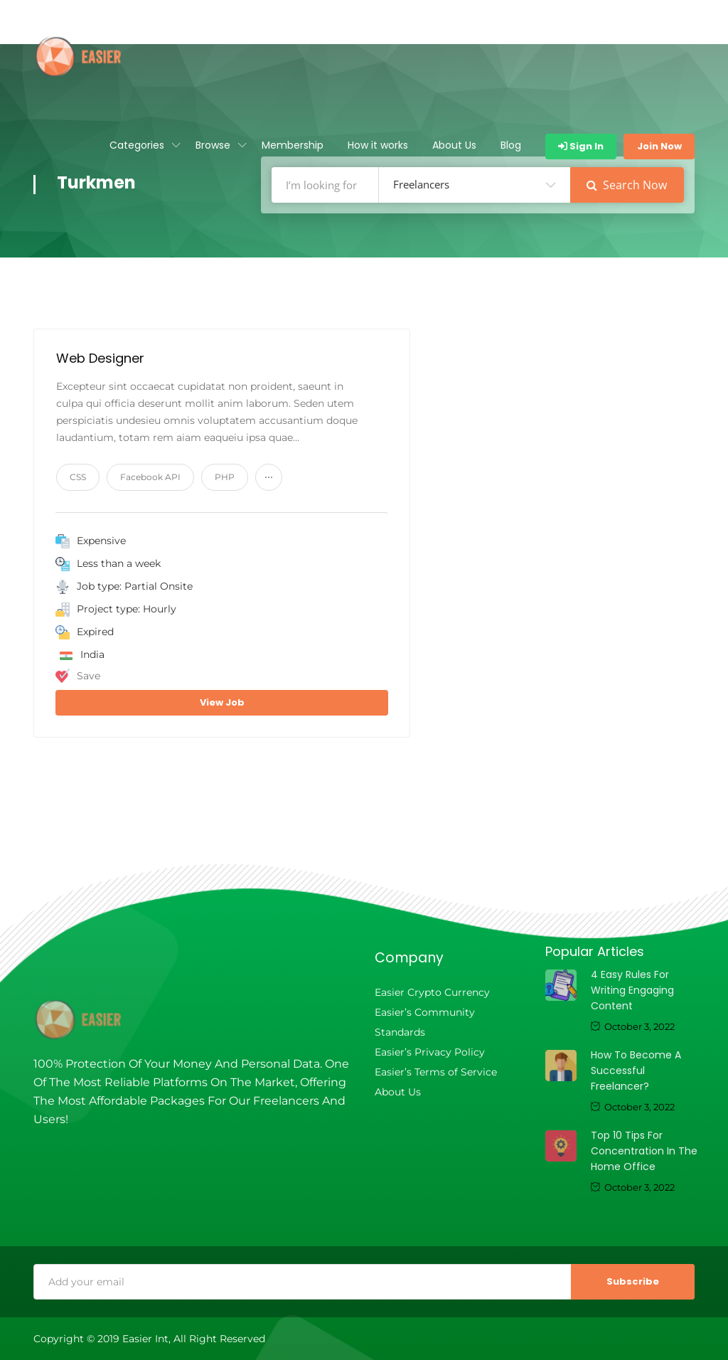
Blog (510, 145)
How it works (378, 145)
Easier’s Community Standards (425, 1022)
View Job (222, 702)
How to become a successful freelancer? (636, 1070)
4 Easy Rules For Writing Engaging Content (632, 990)
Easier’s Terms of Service (436, 1072)
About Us (454, 145)
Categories (136, 145)
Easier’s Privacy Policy (430, 1052)
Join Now (659, 146)
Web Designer (100, 358)
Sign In (581, 146)
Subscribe (632, 1281)
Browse (213, 145)
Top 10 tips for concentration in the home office (644, 1151)
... (268, 474)
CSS (78, 477)
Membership (292, 145)
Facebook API (150, 477)
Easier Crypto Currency (432, 992)
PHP (225, 477)
